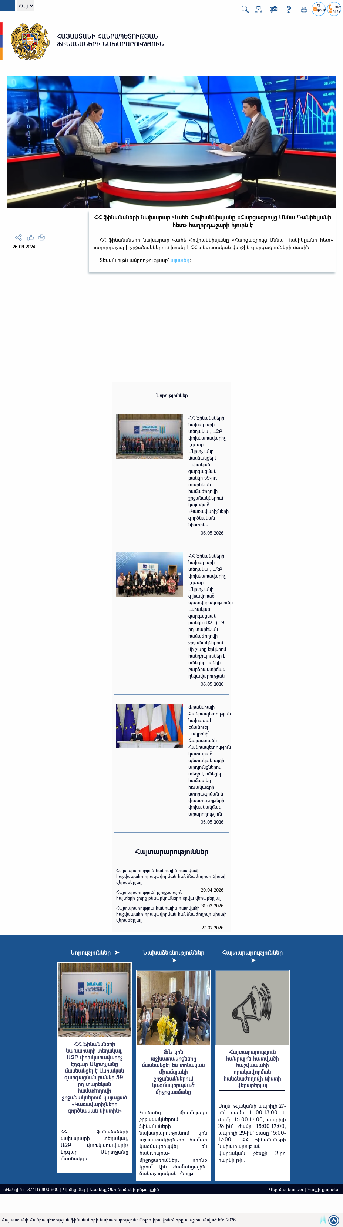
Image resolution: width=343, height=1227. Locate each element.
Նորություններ (172, 395)
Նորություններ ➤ (94, 952)
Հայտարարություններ (171, 851)
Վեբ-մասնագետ (286, 1189)
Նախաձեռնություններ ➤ (173, 956)
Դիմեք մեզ (74, 1189)
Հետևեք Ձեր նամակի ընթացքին (124, 1189)
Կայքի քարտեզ (323, 1189)
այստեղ (180, 260)
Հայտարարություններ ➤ (252, 956)
